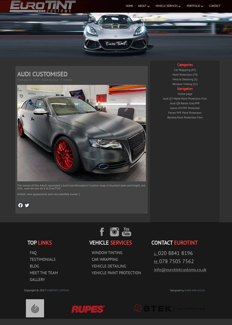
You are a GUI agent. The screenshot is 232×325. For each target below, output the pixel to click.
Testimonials (43, 259)
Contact (214, 6)
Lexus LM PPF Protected (185, 108)
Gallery (37, 280)
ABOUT (142, 6)
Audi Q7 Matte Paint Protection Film (185, 99)
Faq (33, 253)
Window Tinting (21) (185, 84)
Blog (34, 266)
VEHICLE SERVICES (167, 6)
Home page (185, 94)
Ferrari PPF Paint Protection (185, 113)
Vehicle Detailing (109, 266)
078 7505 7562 (176, 262)
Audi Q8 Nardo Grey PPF (185, 103)
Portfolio (193, 6)
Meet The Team (44, 273)
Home (129, 6)
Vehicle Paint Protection (116, 273)
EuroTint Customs (58, 290)
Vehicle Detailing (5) (185, 79)
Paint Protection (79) (185, 75)
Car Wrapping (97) (185, 70)
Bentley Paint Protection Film (185, 118)
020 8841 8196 (175, 253)
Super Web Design (195, 290)
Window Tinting (107, 253)
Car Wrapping (105, 259)
